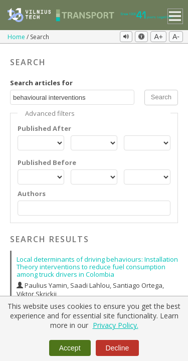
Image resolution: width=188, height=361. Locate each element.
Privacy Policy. (115, 325)
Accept (70, 348)
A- (175, 37)
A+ (158, 37)
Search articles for (41, 83)
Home (17, 37)
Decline (117, 348)
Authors (32, 194)
